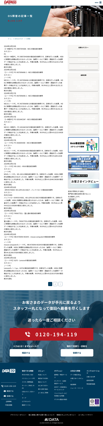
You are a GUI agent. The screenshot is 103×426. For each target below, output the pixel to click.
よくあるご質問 (43, 393)
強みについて (42, 382)
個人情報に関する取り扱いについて (42, 415)
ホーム (10, 39)
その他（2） (84, 66)
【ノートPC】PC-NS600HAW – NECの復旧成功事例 (23, 143)
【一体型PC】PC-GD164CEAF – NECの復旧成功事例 (23, 119)
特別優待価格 (91, 384)
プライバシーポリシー (18, 415)
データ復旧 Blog (75, 375)
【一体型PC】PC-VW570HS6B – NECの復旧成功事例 (23, 49)
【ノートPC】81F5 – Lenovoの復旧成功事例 (20, 260)
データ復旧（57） (84, 60)
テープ (24, 398)
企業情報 (9, 401)
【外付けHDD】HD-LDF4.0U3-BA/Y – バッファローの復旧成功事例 (28, 190)
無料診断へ (72, 199)
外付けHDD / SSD (27, 375)
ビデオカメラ (26, 401)
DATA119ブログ (19, 39)
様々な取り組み (43, 389)
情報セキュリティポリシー (66, 415)
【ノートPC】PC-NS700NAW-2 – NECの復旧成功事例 (23, 72)
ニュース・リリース (76, 388)
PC (5, 54)
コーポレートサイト (85, 415)
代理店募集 (8, 405)
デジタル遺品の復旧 (60, 399)
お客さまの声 (91, 377)
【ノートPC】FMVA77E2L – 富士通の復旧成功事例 (22, 213)
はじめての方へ (43, 385)
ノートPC (7, 77)
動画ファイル (26, 405)
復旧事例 (73, 384)
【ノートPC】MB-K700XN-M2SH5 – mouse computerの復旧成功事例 (29, 237)
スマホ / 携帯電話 (27, 382)
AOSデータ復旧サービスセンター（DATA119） (10, 3)
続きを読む (8, 67)
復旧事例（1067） (84, 54)
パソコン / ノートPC (28, 378)
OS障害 (28, 39)
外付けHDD (8, 195)
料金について (42, 375)
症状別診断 (90, 380)
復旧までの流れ (43, 378)
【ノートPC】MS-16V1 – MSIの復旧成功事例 (20, 166)
